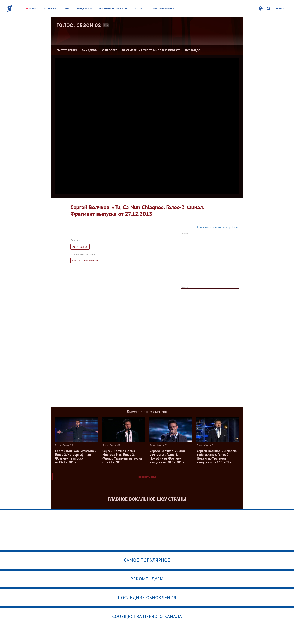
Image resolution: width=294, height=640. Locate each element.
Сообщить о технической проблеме (218, 227)
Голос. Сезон (78, 25)
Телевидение (91, 260)
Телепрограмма (162, 8)
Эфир (32, 8)
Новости (50, 8)
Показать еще (147, 476)
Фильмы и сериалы (113, 8)
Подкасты (84, 8)
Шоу (67, 8)
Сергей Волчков (80, 246)
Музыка (76, 260)
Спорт (139, 8)
